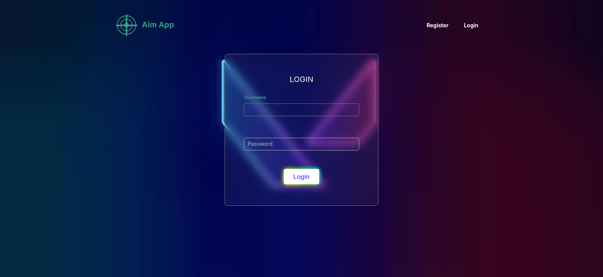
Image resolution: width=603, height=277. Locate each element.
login (301, 176)
